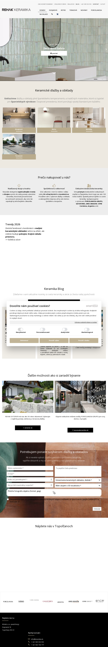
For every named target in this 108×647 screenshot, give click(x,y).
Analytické (65, 332)
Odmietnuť (24, 340)
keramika (19, 130)
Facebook (87, 624)
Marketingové (87, 332)
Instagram (87, 627)
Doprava (61, 627)
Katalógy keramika (64, 633)
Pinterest (87, 633)
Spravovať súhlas (86, 643)
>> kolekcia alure (12, 239)
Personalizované (43, 332)
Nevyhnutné (21, 332)
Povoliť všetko (83, 340)
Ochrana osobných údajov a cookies (86, 322)
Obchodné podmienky (65, 624)
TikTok (86, 636)
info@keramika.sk (37, 624)
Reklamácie (62, 630)
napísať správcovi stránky (48, 643)
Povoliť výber (54, 340)
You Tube (87, 630)
